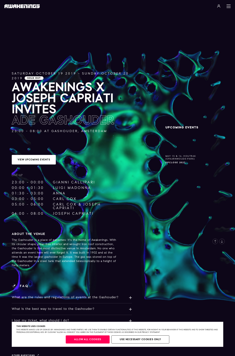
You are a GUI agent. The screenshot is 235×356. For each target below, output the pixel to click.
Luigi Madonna (72, 188)
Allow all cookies (87, 339)
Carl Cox (65, 199)
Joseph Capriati (73, 213)
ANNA (59, 193)
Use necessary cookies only (140, 339)
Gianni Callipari (74, 182)
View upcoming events (34, 160)
